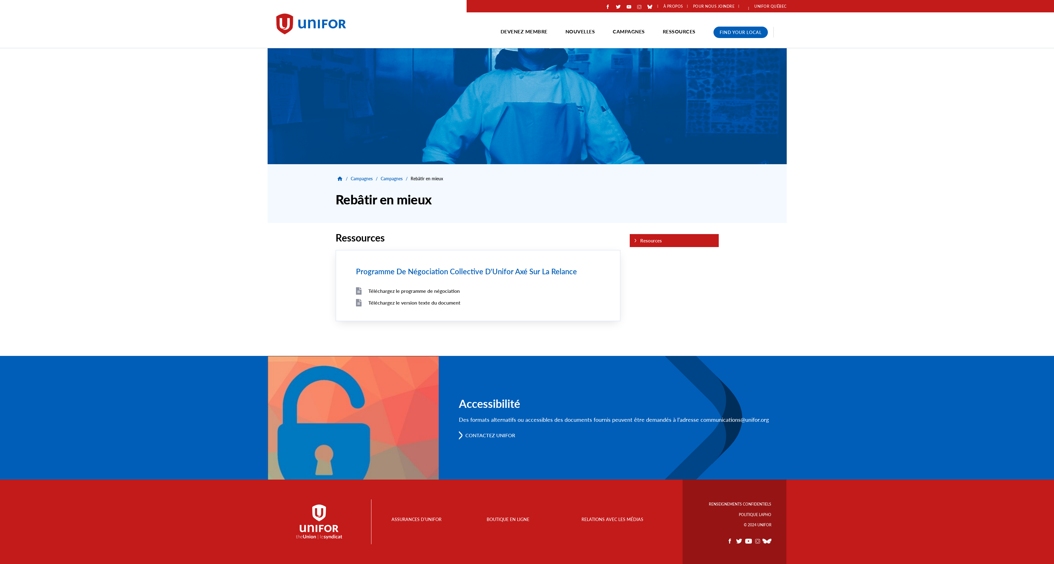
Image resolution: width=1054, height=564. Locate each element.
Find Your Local (741, 32)
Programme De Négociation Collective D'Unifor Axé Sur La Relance (466, 271)
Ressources (679, 31)
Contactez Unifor (490, 435)
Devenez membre (524, 31)
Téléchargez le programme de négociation (414, 291)
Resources (651, 240)
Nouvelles (580, 31)
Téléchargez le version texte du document (414, 303)
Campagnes (629, 31)
